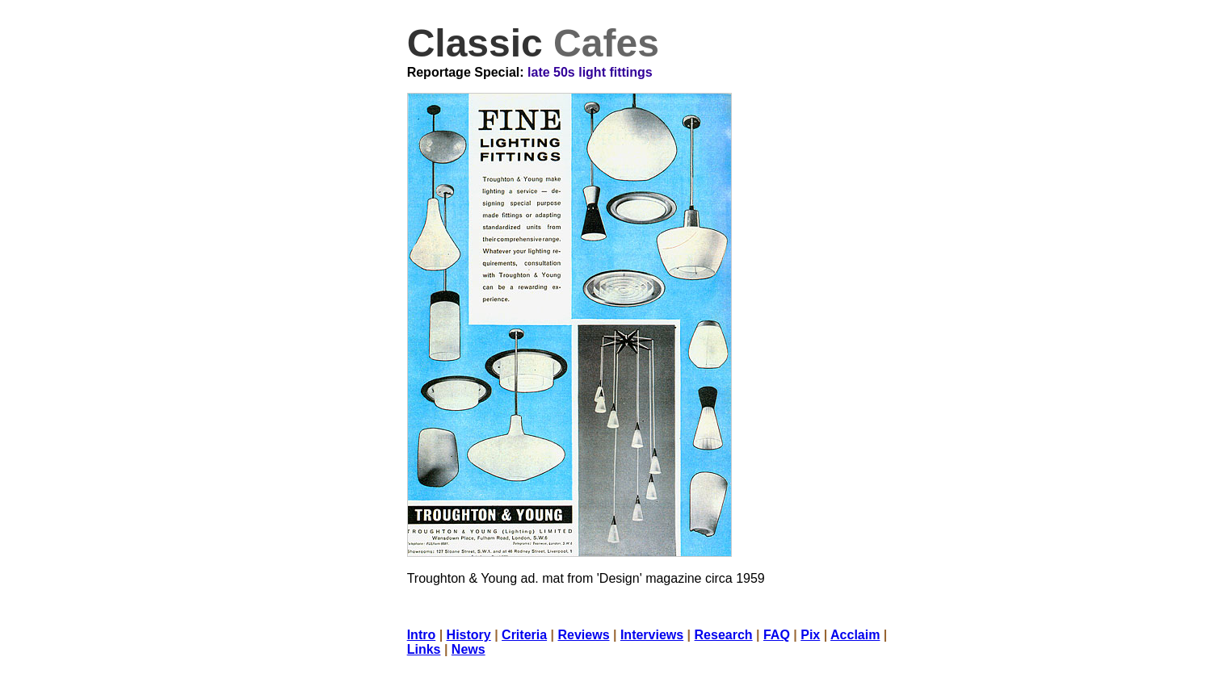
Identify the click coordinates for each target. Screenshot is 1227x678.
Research (724, 635)
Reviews (583, 635)
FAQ (776, 635)
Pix (810, 635)
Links (424, 649)
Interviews (651, 635)
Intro (421, 635)
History (469, 635)
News (468, 649)
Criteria (524, 635)
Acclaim (855, 635)
